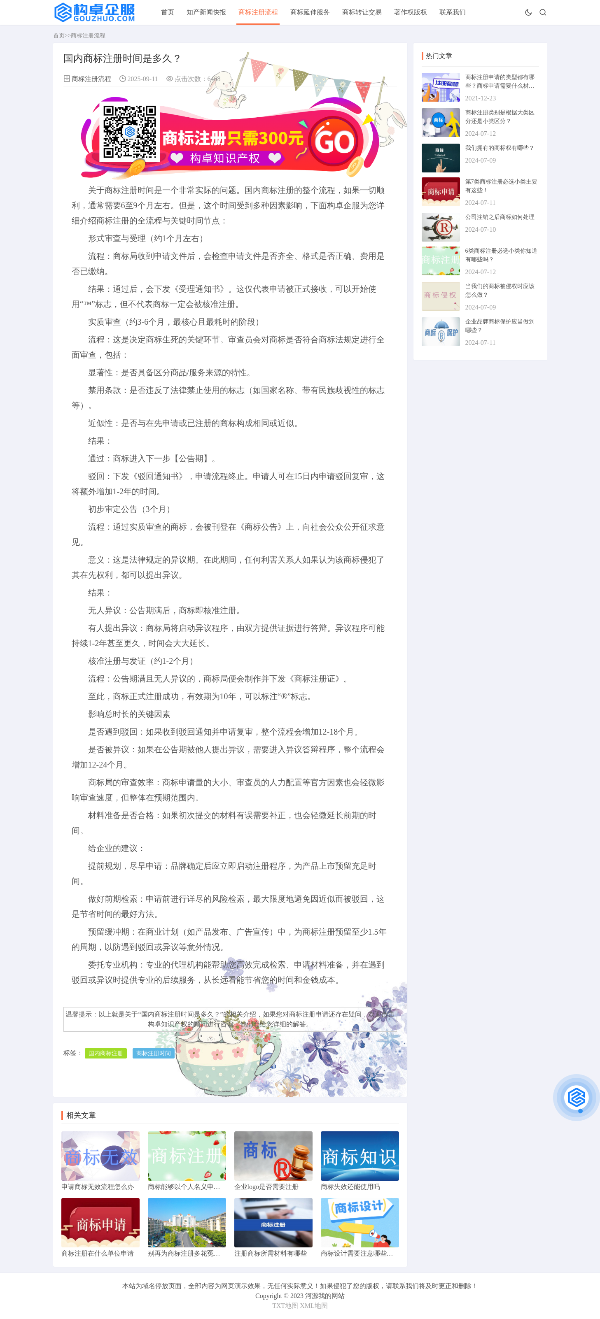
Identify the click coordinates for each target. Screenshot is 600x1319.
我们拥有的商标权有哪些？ (500, 148)
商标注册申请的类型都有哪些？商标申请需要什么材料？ (500, 86)
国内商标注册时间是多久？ (180, 1014)
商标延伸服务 (310, 12)
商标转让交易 (362, 12)
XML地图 (314, 1305)
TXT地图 (285, 1305)
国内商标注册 (106, 1053)
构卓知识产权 (167, 1024)
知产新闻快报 (206, 12)
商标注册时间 (153, 1053)
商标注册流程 (258, 12)
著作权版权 (410, 12)
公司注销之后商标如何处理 (500, 217)
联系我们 (452, 12)
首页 (167, 12)
